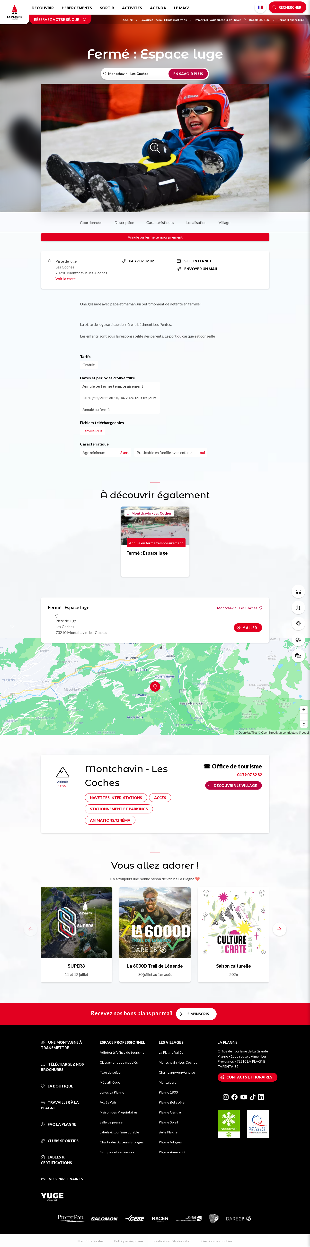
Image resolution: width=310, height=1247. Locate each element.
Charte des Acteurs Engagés (122, 1142)
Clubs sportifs (60, 1141)
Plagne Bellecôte (172, 1102)
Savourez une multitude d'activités (166, 20)
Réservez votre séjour (60, 19)
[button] (279, 929)
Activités (132, 8)
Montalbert (167, 1082)
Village (224, 222)
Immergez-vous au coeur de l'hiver (220, 20)
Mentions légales (91, 1241)
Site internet (194, 261)
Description (124, 222)
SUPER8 (76, 966)
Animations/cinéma (110, 820)
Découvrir (43, 8)
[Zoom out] (304, 717)
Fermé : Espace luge (291, 20)
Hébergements (77, 8)
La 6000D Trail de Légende (155, 966)
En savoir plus (188, 73)
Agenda (158, 8)
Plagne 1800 (168, 1092)
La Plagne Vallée (171, 1052)
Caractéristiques (160, 222)
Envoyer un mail (197, 269)
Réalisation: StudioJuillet (172, 1241)
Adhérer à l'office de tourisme (122, 1052)
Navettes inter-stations (116, 797)
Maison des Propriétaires (119, 1112)
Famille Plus (92, 430)
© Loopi (304, 732)
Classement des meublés (119, 1062)
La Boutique (57, 1086)
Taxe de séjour (111, 1072)
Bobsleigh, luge (262, 20)
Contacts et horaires (249, 1077)
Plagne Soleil (168, 1122)
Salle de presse (111, 1122)
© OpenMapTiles (246, 732)
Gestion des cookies (216, 1241)
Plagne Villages (170, 1142)
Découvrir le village (235, 785)
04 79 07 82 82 (138, 261)
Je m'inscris (197, 1014)
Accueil (130, 20)
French (260, 7)
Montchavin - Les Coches (149, 513)
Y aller (250, 627)
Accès (160, 797)
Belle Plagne (168, 1132)
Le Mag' (181, 8)
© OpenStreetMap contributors (278, 732)
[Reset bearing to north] (304, 724)
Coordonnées (91, 222)
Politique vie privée (128, 1241)
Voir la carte (65, 278)
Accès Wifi (108, 1102)
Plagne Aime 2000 (172, 1152)
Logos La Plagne (112, 1092)
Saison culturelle (233, 966)
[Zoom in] (304, 709)
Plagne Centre (170, 1112)
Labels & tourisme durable (119, 1132)
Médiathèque (110, 1082)
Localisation (196, 222)
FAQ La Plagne (58, 1124)
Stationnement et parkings (119, 809)
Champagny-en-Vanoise (177, 1072)
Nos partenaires (62, 1179)
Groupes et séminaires (117, 1152)
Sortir (107, 8)
